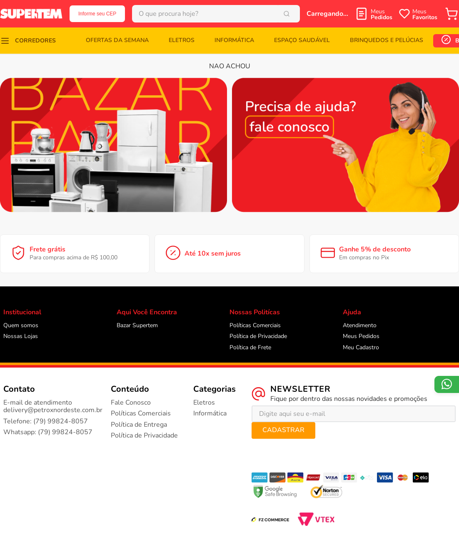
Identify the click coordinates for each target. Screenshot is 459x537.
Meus (381, 14)
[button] (28, 40)
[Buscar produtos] (288, 13)
